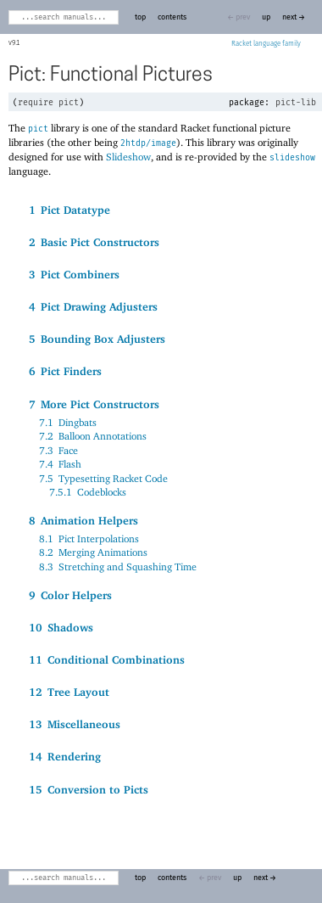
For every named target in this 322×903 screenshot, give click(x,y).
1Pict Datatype (69, 209)
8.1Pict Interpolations (89, 538)
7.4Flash (60, 463)
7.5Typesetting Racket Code (103, 478)
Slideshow (128, 156)
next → (293, 17)
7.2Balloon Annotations (93, 435)
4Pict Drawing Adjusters (93, 306)
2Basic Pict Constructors (94, 242)
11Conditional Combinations (107, 659)
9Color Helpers (70, 595)
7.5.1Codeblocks (87, 491)
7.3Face (58, 450)
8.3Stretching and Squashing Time (118, 566)
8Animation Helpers (83, 520)
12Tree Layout (69, 691)
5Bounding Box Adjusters (97, 338)
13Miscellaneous (74, 724)
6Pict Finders (65, 371)
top (140, 17)
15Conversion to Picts (88, 789)
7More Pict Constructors (94, 404)
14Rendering (65, 756)
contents (172, 17)
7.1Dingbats (68, 422)
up (266, 17)
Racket (266, 44)
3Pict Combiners (74, 274)
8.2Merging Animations (93, 552)
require (35, 103)
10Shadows (61, 627)
